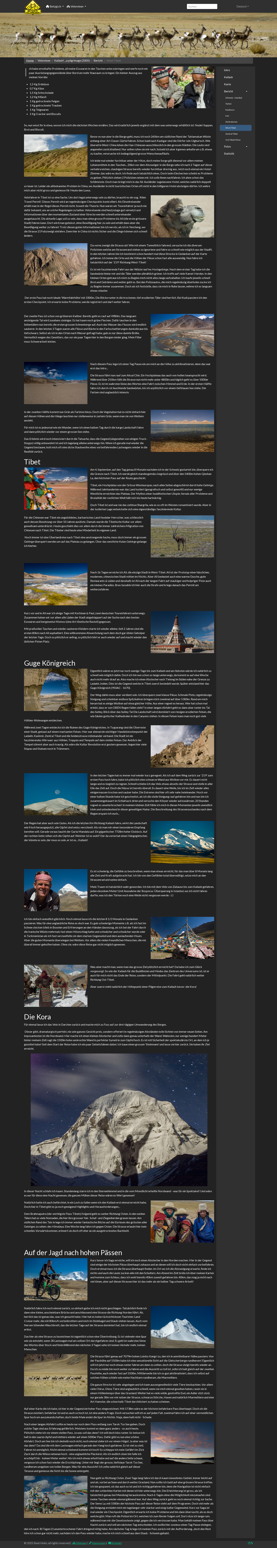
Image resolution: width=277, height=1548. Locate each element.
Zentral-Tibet (231, 133)
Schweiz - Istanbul (233, 97)
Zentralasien (231, 121)
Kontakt (115, 1543)
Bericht (228, 91)
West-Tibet (230, 127)
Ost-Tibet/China (232, 139)
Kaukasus (230, 109)
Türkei (228, 103)
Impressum (97, 1543)
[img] (252, 1543)
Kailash (228, 77)
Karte (227, 84)
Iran (227, 115)
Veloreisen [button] (75, 6)
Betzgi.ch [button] (54, 6)
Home (30, 60)
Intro (227, 70)
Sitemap (79, 1543)
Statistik (229, 153)
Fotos (227, 146)
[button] (242, 6)
